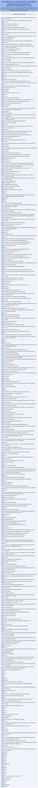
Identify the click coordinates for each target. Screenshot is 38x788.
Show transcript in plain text (19, 14)
